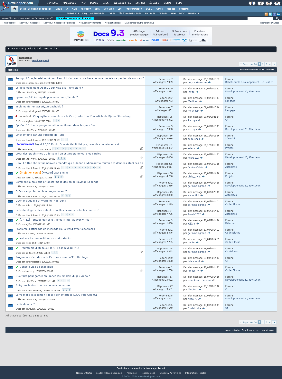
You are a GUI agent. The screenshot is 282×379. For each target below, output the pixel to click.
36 (171, 135)
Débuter (230, 223)
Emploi (140, 3)
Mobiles (171, 9)
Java (97, 9)
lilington (192, 289)
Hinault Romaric (33, 140)
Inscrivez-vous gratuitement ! (75, 18)
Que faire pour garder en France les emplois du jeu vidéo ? (52, 276)
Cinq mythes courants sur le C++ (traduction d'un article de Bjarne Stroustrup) (82, 116)
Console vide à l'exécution (36, 267)
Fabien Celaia (195, 167)
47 (171, 286)
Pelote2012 (194, 214)
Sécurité (230, 138)
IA (67, 9)
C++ (227, 120)
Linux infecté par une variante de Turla (39, 135)
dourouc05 (30, 309)
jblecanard (194, 261)
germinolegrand (33, 102)
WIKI (173, 13)
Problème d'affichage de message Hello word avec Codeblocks (55, 229)
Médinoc (193, 101)
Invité (191, 92)
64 (171, 211)
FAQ (83, 3)
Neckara (29, 178)
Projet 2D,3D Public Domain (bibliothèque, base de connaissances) (76, 144)
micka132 (193, 158)
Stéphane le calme (34, 83)
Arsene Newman (33, 291)
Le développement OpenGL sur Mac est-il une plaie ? (49, 88)
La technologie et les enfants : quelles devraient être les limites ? (57, 210)
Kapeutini (193, 195)
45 (171, 192)
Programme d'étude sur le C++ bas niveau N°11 (50, 248)
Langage (230, 101)
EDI (120, 9)
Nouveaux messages (29, 23)
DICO (182, 13)
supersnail (194, 139)
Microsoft (86, 9)
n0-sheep (193, 111)
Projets (229, 148)
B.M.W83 (29, 234)
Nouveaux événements (90, 23)
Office (159, 9)
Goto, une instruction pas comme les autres (42, 285)
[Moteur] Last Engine (55, 173)
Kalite (28, 253)
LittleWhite (30, 92)
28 (171, 248)
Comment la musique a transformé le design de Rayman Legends (56, 182)
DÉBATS (162, 13)
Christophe (194, 308)
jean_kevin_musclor (199, 280)
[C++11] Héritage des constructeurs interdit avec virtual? (56, 220)
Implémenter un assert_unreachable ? (39, 106)
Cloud (58, 9)
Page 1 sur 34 (250, 64)
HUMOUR (193, 13)
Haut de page (267, 330)
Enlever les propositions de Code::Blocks (45, 238)
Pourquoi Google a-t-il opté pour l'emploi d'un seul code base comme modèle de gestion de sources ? (79, 78)
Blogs (93, 3)
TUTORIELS (73, 13)
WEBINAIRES (97, 13)
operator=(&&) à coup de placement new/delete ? (46, 97)
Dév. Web (108, 9)
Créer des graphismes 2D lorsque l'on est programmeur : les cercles (58, 153)
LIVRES (111, 13)
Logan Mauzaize (197, 82)
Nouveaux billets (113, 23)
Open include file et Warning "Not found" (41, 201)
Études (154, 3)
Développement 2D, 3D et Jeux (242, 91)
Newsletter (122, 3)
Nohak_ (29, 205)
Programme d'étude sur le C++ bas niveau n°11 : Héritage (51, 257)
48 (171, 154)
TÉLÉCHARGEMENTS (129, 13)
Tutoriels (69, 3)
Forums (52, 3)
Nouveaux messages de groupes (59, 23)
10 (84, 148)
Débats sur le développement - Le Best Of (249, 82)
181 (170, 145)
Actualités (231, 167)
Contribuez (231, 251)
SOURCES (150, 13)
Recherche (17, 48)
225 (170, 164)
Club (178, 3)
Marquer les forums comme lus (139, 23)
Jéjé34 (28, 224)
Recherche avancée (269, 23)
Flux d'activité (9, 23)
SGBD (149, 9)
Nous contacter (232, 330)
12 (99, 167)
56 (171, 173)
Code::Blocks (232, 204)
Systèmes (184, 9)
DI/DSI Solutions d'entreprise (36, 9)
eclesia (28, 149)
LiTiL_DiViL (194, 176)
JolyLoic (29, 121)
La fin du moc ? (25, 304)
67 (171, 277)
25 (171, 117)
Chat (106, 3)
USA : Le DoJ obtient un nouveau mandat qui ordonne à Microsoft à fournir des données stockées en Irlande (79, 165)
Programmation (134, 9)
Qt (226, 308)
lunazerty (29, 271)
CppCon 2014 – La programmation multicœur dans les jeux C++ (55, 125)
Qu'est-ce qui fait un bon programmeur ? (41, 191)
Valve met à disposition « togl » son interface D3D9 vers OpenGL (56, 295)
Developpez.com (250, 330)
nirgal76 (192, 299)
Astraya (192, 120)
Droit (167, 3)
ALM (74, 9)
